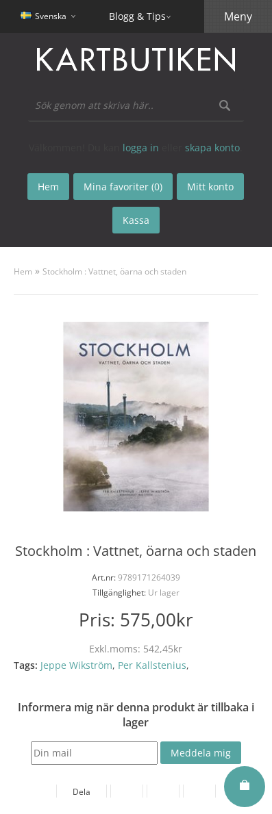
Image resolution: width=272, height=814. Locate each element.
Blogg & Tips (137, 16)
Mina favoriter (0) (123, 186)
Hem (23, 271)
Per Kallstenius (152, 665)
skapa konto (212, 147)
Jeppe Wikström (76, 665)
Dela (81, 792)
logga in (141, 147)
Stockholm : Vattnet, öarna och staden (114, 271)
